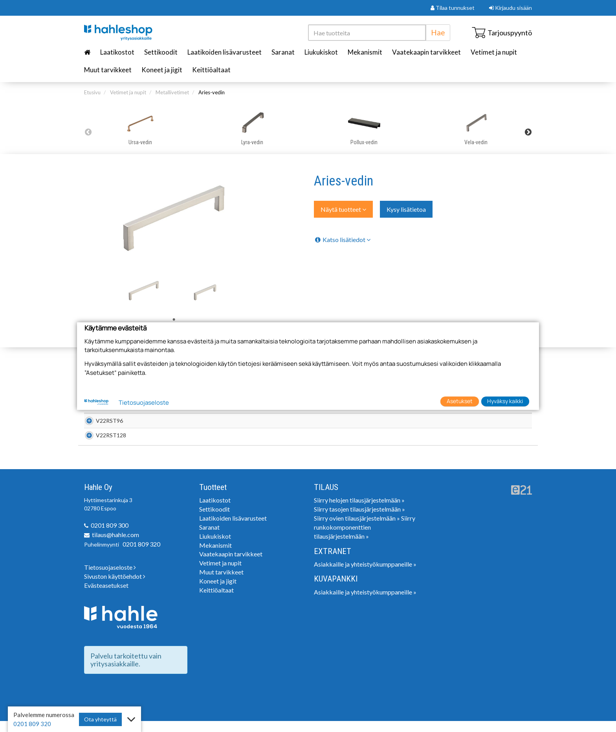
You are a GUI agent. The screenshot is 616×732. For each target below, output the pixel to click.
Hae (438, 32)
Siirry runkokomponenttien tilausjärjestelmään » (364, 538)
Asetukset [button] (460, 401)
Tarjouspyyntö (502, 33)
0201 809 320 (141, 555)
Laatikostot (117, 52)
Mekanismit (365, 52)
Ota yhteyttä (100, 719)
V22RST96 (100, 423)
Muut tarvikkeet (108, 70)
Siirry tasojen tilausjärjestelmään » (359, 520)
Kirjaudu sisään (510, 7)
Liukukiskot (321, 52)
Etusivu (92, 92)
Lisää (521, 423)
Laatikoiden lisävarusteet (224, 52)
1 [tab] (174, 320)
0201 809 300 (109, 536)
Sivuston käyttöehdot (114, 587)
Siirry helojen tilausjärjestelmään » (359, 511)
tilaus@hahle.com (115, 545)
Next (528, 132)
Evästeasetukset (106, 596)
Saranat (283, 52)
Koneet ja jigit (161, 70)
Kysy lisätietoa (406, 209)
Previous (88, 132)
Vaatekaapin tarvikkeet (426, 52)
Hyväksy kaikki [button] (505, 401)
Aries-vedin (211, 92)
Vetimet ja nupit (494, 52)
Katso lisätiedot (342, 239)
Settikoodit (161, 52)
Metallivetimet (172, 92)
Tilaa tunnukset (453, 7)
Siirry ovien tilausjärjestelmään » (357, 529)
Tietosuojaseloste (110, 578)
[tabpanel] (144, 290)
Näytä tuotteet (343, 209)
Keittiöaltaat (211, 70)
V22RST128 (102, 443)
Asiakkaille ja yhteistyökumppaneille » (365, 575)
